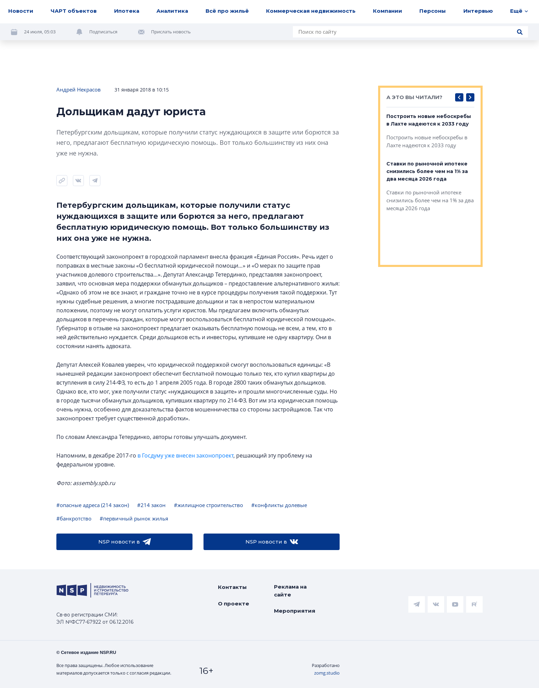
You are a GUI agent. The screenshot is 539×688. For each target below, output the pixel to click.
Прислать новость (171, 32)
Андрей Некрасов (78, 89)
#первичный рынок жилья (134, 518)
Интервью (478, 11)
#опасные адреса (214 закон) (92, 505)
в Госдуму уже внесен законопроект (185, 455)
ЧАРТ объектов (74, 11)
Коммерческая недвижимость (310, 11)
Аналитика (172, 11)
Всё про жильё (227, 11)
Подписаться (103, 32)
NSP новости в (124, 542)
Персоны (432, 11)
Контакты (232, 587)
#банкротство (73, 518)
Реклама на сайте (290, 590)
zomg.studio (327, 673)
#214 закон (151, 505)
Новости (20, 11)
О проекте (233, 603)
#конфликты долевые (279, 505)
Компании (387, 11)
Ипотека (126, 11)
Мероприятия (294, 611)
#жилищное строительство (208, 505)
